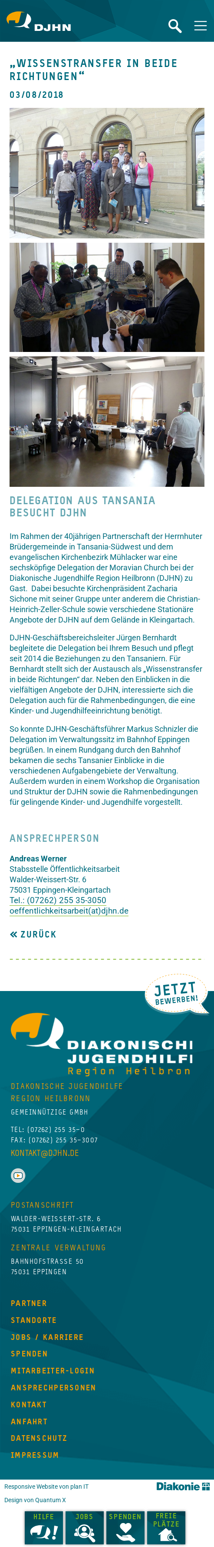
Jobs (85, 1517)
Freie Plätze (166, 1520)
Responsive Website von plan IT (46, 1486)
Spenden (125, 1517)
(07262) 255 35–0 (56, 1130)
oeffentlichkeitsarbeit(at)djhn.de (69, 911)
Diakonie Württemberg (183, 1486)
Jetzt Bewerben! (177, 994)
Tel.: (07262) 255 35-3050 (58, 900)
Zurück (36, 935)
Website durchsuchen (175, 25)
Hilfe (43, 1517)
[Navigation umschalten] (200, 25)
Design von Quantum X (35, 1500)
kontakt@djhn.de (45, 1153)
